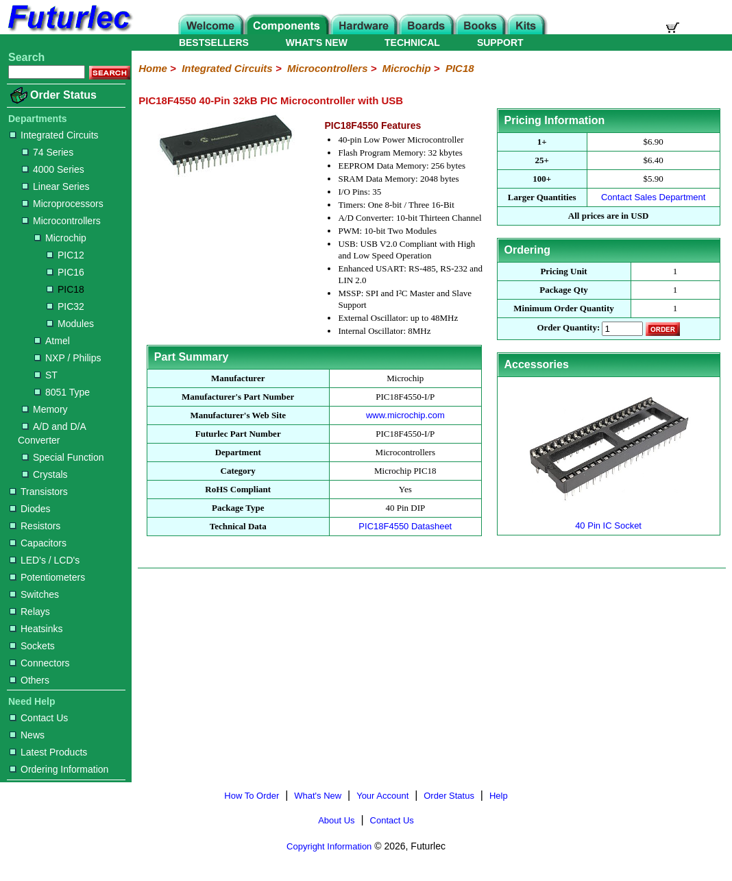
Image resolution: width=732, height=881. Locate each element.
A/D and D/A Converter (52, 433)
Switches (34, 594)
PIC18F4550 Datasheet (405, 526)
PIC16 (65, 272)
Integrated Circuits (54, 135)
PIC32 (65, 306)
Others (29, 680)
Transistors (39, 491)
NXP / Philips (67, 357)
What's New (317, 796)
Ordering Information (59, 769)
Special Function (63, 457)
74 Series (47, 152)
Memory (45, 409)
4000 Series (53, 169)
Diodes (30, 508)
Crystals (45, 474)
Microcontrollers (61, 220)
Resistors (35, 525)
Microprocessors (62, 203)
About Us (336, 820)
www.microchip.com (405, 415)
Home (152, 68)
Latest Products (48, 752)
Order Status (63, 95)
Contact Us (39, 717)
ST (46, 375)
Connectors (40, 662)
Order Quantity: (568, 328)
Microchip (60, 237)
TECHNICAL (412, 42)
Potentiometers (47, 577)
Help (498, 796)
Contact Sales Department (653, 197)
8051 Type (62, 392)
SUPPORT (500, 42)
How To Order (251, 796)
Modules (70, 323)
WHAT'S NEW (316, 42)
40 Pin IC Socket (608, 520)
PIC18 (65, 289)
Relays (30, 611)
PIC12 (65, 255)
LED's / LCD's (45, 560)
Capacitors (38, 543)
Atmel (52, 340)
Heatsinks (36, 628)
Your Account (382, 796)
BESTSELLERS (214, 42)
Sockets (32, 645)
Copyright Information (328, 846)
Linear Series (56, 186)
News (27, 734)
